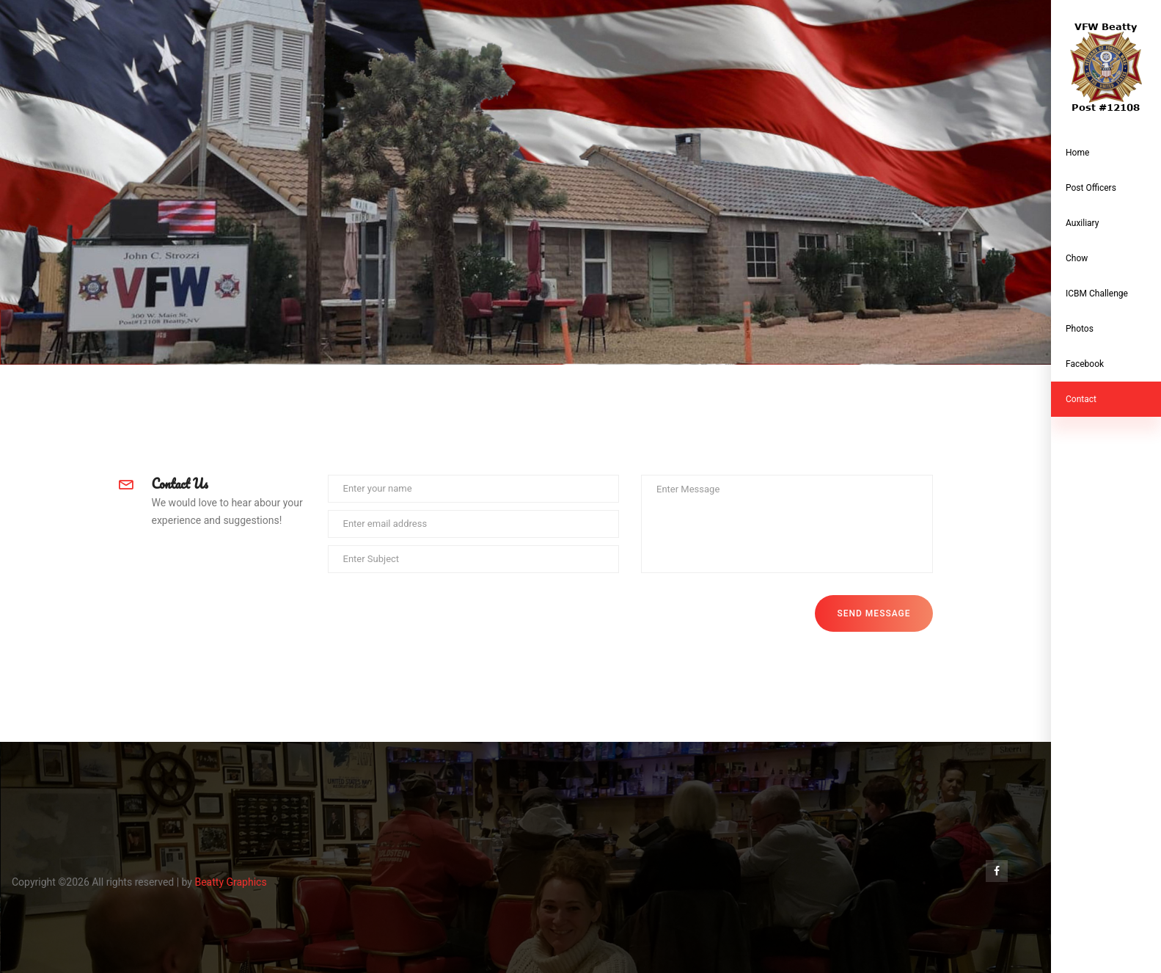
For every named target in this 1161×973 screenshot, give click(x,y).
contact (1081, 399)
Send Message (873, 613)
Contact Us (180, 483)
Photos (1080, 329)
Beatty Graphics (230, 882)
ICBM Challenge (1097, 293)
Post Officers (1091, 188)
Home (1077, 152)
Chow (1077, 258)
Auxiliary (1082, 223)
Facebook (1085, 364)
